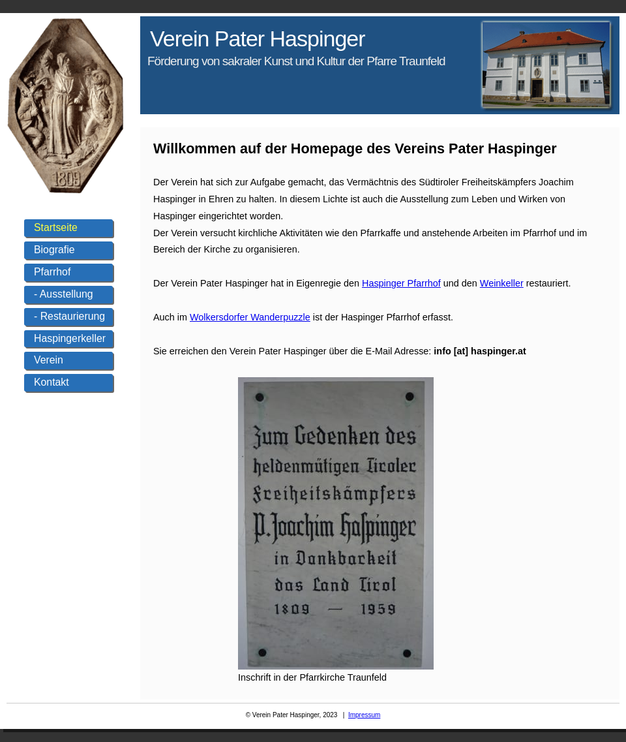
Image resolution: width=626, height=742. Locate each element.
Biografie (54, 249)
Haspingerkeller (70, 338)
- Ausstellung (63, 294)
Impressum (364, 715)
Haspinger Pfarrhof (401, 283)
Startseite (56, 227)
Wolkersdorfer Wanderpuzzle (250, 317)
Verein (48, 359)
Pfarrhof (52, 271)
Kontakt (51, 382)
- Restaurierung (69, 316)
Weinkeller (502, 283)
